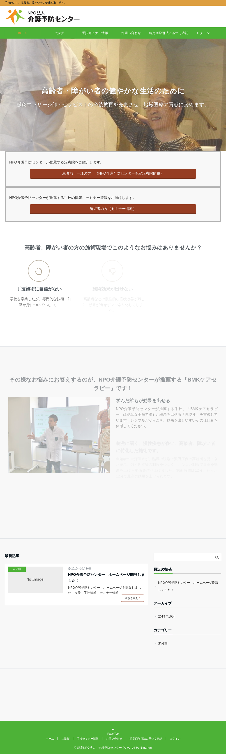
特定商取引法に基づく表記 (167, 33)
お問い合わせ (131, 33)
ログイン (203, 33)
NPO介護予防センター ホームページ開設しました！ (106, 577)
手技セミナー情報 (95, 33)
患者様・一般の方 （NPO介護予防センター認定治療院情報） (113, 173)
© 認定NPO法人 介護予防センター (98, 747)
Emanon (146, 747)
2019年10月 (166, 616)
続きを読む (132, 598)
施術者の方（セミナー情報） (113, 209)
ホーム (23, 33)
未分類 (17, 569)
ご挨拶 (59, 33)
